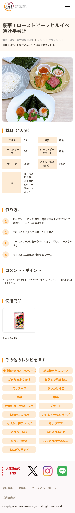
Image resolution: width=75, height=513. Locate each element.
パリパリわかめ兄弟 (55, 441)
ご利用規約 (9, 498)
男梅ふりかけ (19, 441)
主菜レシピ (55, 39)
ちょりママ (56, 423)
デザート (55, 406)
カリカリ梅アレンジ (19, 423)
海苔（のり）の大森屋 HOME (18, 39)
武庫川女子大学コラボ (19, 406)
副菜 (56, 397)
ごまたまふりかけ (19, 379)
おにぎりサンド (19, 450)
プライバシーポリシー (45, 488)
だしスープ (19, 388)
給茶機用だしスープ (55, 371)
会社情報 (8, 488)
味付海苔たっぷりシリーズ (19, 371)
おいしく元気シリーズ (56, 415)
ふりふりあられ (56, 432)
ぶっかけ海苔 (55, 388)
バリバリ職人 (19, 432)
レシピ (41, 39)
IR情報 (22, 488)
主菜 (19, 397)
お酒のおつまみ (19, 415)
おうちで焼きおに (56, 379)
